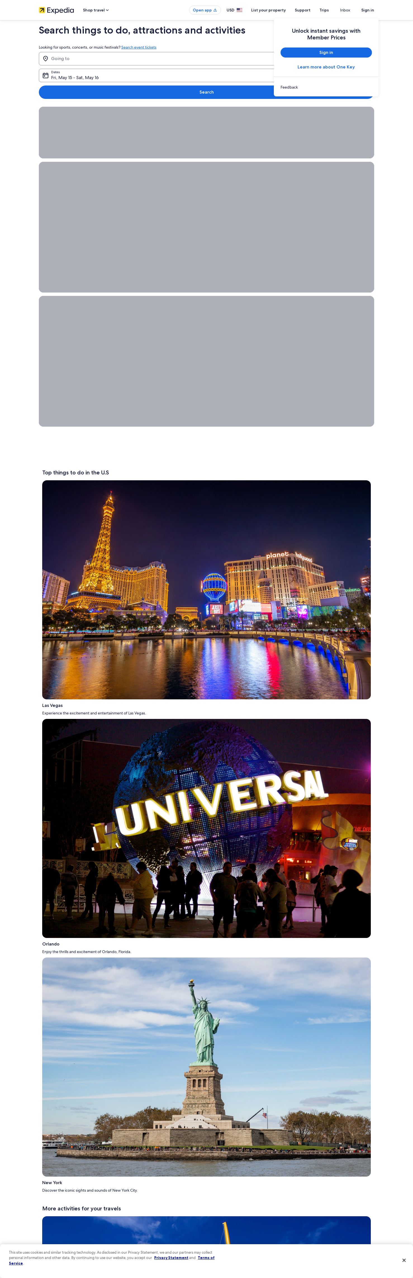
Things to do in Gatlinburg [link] (70, 1029)
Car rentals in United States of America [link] (154, 1215)
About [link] (43, 1170)
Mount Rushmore (174, 871)
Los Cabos (163, 625)
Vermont (249, 751)
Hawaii (168, 746)
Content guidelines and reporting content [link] (244, 1233)
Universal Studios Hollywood (111, 585)
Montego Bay (80, 625)
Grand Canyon (176, 580)
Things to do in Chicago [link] (227, 1029)
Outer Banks (220, 680)
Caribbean (158, 615)
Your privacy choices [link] (227, 1224)
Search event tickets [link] (138, 47)
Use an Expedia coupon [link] (316, 1206)
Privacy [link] (217, 1170)
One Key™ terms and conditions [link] (236, 1197)
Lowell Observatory (240, 690)
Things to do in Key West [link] (228, 1004)
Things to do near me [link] (66, 1035)
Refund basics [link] (309, 1197)
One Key (242, 906)
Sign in (367, 10)
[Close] (404, 1260)
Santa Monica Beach (315, 680)
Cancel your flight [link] (312, 1188)
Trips (334, 10)
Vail (309, 630)
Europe (76, 620)
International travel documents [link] (322, 1215)
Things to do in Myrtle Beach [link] (73, 998)
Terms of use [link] (221, 1188)
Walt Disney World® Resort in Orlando (143, 786)
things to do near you (112, 655)
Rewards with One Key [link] (142, 1233)
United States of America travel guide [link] (153, 1170)
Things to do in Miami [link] (225, 1010)
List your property (278, 10)
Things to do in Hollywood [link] (229, 1017)
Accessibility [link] (221, 1215)
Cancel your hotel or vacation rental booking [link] (332, 1179)
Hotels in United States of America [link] (151, 1179)
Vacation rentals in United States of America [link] (158, 1188)
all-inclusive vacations (330, 886)
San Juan (82, 630)
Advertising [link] (47, 1224)
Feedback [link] (46, 1242)
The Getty (218, 645)
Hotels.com (330, 931)
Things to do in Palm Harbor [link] (72, 1010)
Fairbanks (318, 635)
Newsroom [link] (47, 1206)
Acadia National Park (279, 715)
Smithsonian (258, 590)
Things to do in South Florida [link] (232, 998)
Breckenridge (286, 630)
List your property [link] (52, 1188)
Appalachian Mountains (166, 756)
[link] (326, 87)
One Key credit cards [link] (141, 1242)
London (143, 630)
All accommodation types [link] (144, 1224)
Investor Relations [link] (52, 1215)
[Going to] (115, 58)
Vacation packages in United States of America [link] (160, 1197)
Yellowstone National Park (130, 876)
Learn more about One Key (326, 67)
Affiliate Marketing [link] (53, 1233)
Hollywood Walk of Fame (123, 927)
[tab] (85, 977)
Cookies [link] (218, 1179)
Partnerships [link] (48, 1197)
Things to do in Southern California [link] (78, 1023)
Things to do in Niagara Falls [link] (231, 1023)
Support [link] (305, 1170)
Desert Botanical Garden (339, 751)
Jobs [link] (42, 1179)
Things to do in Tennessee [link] (70, 1017)
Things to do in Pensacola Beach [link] (75, 1004)
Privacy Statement (171, 1257)
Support (313, 10)
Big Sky (72, 937)
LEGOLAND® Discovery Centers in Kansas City (87, 796)
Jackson (337, 786)
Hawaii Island (321, 720)
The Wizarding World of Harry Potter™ (84, 590)
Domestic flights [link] (137, 1206)
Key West (313, 786)
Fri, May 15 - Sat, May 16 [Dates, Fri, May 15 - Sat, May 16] (231, 61)
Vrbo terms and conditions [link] (232, 1206)
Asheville (289, 756)
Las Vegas (297, 826)
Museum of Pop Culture (324, 595)
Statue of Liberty (97, 580)
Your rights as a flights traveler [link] (321, 1224)
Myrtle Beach (156, 922)
